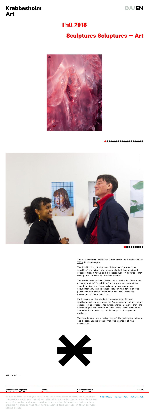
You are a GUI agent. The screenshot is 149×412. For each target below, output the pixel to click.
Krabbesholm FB (85, 390)
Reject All (121, 396)
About (44, 390)
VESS (80, 262)
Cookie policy (13, 408)
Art (10, 14)
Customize (106, 396)
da (129, 8)
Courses (45, 392)
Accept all (137, 396)
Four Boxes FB (84, 392)
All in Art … (13, 375)
